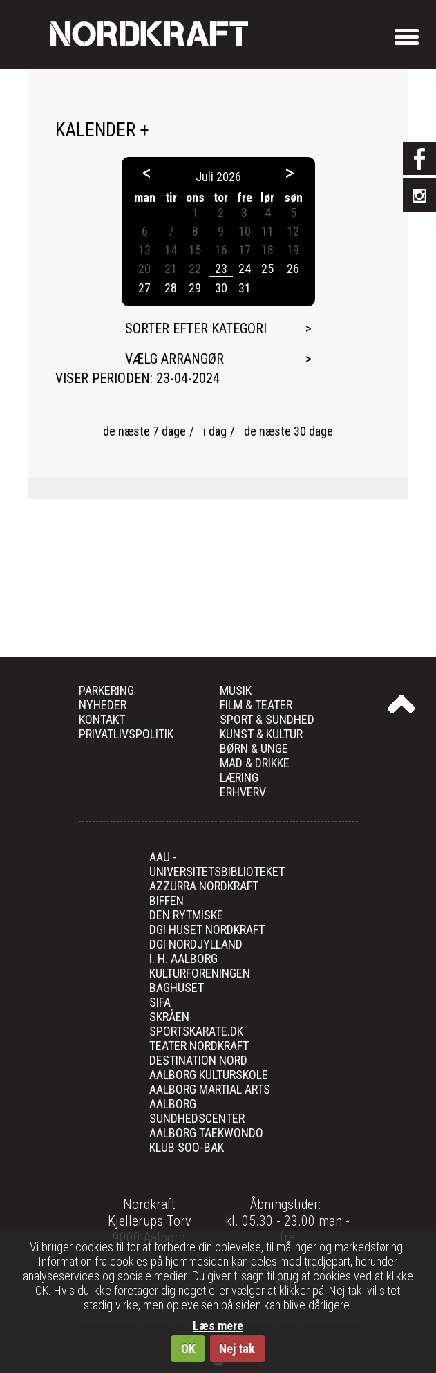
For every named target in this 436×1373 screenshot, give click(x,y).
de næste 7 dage (144, 431)
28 (170, 288)
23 (221, 268)
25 (267, 268)
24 (244, 268)
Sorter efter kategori (196, 328)
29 (195, 288)
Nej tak (237, 1348)
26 (293, 268)
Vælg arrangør (174, 359)
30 (221, 288)
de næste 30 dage (288, 431)
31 (244, 288)
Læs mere (218, 1325)
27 (144, 288)
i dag (215, 431)
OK (188, 1348)
